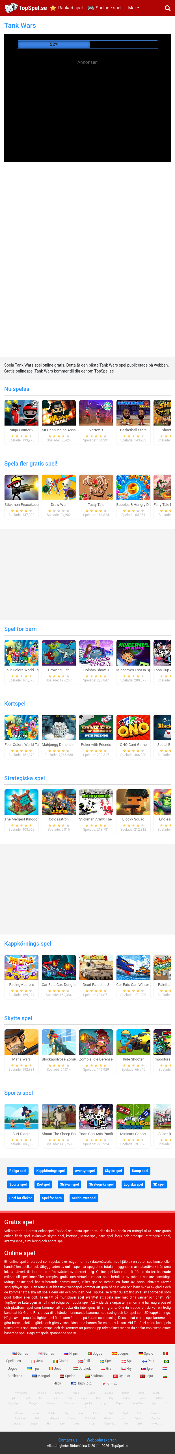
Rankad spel (70, 7)
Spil (127, 1361)
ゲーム (109, 1383)
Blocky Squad (133, 819)
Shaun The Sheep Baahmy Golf (67, 1134)
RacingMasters (21, 984)
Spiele (146, 1354)
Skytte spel (18, 1018)
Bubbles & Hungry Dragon (137, 504)
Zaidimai (94, 1376)
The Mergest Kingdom (23, 819)
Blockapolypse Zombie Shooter (67, 1059)
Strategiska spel (24, 778)
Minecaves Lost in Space (136, 670)
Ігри (33, 1369)
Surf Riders (21, 1134)
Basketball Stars (133, 430)
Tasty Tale (96, 504)
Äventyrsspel (85, 1171)
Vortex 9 (96, 430)
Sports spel (18, 1092)
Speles (68, 1376)
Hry (126, 1369)
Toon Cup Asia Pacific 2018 (101, 1134)
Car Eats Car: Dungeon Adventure (69, 984)
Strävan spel (69, 1184)
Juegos (120, 1354)
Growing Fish (58, 670)
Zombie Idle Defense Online (101, 1059)
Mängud (41, 1376)
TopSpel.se (33, 8)
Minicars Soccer (133, 1134)
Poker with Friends (96, 744)
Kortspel (14, 703)
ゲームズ (157, 1423)
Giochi (61, 1361)
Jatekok (83, 1369)
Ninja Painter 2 (22, 430)
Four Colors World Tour (23, 670)
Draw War (59, 504)
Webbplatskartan (102, 1440)
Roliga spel (17, 1171)
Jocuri (56, 1369)
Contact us (67, 1440)
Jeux (37, 1361)
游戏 (139, 1423)
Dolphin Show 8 (96, 670)
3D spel (159, 1184)
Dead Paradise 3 (96, 984)
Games (20, 1354)
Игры (71, 1354)
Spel (106, 1361)
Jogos (95, 1354)
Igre (147, 1369)
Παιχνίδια (81, 1383)
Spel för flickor (20, 1198)
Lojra (147, 1376)
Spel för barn (20, 629)
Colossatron (59, 819)
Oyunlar (122, 1376)
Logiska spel (133, 1184)
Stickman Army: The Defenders (104, 819)
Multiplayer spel (84, 1198)
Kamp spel (140, 1171)
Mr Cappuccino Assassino (63, 430)
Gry (106, 1369)
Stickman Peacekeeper (23, 504)
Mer (132, 7)
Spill (84, 1361)
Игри (119, 1403)
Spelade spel (109, 7)
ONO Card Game (133, 744)
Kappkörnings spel (27, 943)
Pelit (148, 1361)
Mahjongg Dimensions (60, 744)
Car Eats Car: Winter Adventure (141, 984)
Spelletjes (14, 1403)
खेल (126, 1423)
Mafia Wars (21, 1059)
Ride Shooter (133, 1059)
